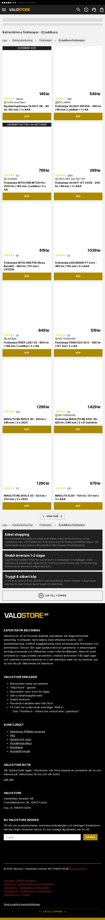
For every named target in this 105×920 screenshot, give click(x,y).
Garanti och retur (20, 739)
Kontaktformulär (20, 751)
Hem (5, 40)
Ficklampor (46, 40)
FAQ (12, 735)
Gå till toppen (52, 596)
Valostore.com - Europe (17, 894)
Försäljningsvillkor (21, 743)
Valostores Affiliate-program (27, 731)
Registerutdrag (78, 868)
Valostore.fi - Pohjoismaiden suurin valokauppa (29, 884)
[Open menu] (4, 10)
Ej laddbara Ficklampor (72, 40)
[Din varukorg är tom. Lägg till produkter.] (101, 9)
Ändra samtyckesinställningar (22, 904)
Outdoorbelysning (22, 40)
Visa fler (52, 516)
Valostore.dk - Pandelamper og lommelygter (28, 891)
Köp (26, 116)
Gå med (90, 837)
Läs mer (9, 779)
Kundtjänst (16, 747)
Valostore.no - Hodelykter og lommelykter (27, 887)
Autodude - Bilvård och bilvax (20, 880)
